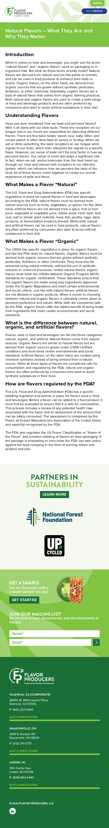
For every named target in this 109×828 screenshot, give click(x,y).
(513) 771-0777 (22, 743)
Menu (97, 3)
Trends (94, 11)
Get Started (24, 600)
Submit (96, 642)
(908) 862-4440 (23, 777)
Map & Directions (23, 717)
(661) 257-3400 (23, 710)
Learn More (54, 494)
